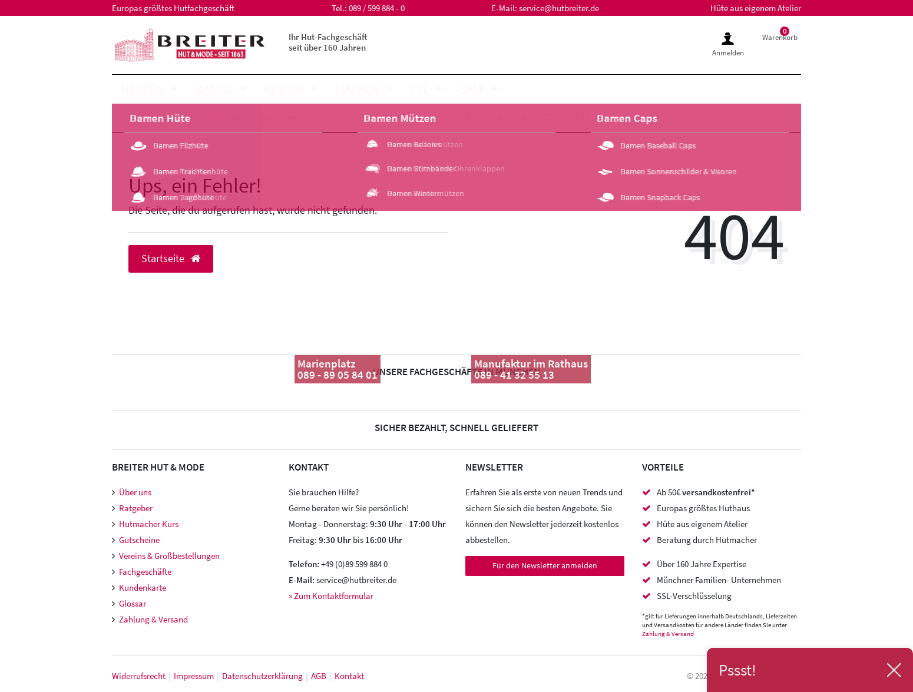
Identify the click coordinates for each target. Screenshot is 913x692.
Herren (142, 89)
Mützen (203, 118)
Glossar (132, 603)
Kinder (284, 89)
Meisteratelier (565, 118)
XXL (419, 89)
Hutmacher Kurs (148, 523)
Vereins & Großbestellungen (169, 555)
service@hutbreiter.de (559, 8)
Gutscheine (139, 539)
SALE (472, 89)
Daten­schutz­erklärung (262, 675)
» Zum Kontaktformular (331, 595)
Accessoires (455, 118)
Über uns (135, 492)
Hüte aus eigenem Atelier (755, 8)
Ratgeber (136, 508)
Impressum (194, 675)
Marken (357, 89)
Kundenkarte (142, 587)
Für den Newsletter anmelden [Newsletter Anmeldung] (544, 565)
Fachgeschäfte (145, 571)
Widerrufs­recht (139, 675)
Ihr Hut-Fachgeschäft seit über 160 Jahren (328, 42)
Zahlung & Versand (153, 619)
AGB (318, 675)
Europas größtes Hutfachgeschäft (173, 8)
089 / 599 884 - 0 (377, 8)
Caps (269, 118)
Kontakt (349, 675)
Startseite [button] (170, 258)
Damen (214, 89)
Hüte (135, 118)
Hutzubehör (352, 118)
